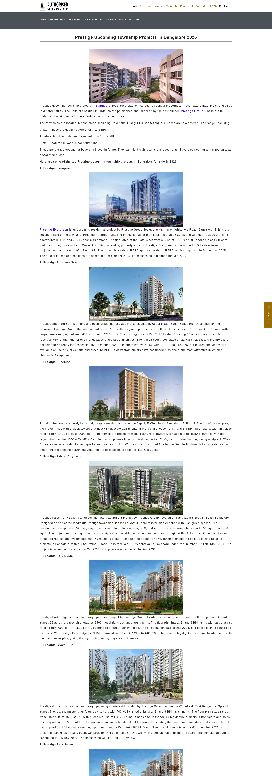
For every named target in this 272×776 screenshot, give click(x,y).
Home (133, 6)
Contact (224, 6)
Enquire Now (268, 315)
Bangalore (57, 19)
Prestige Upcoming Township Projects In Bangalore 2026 (178, 6)
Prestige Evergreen (54, 229)
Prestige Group (192, 111)
